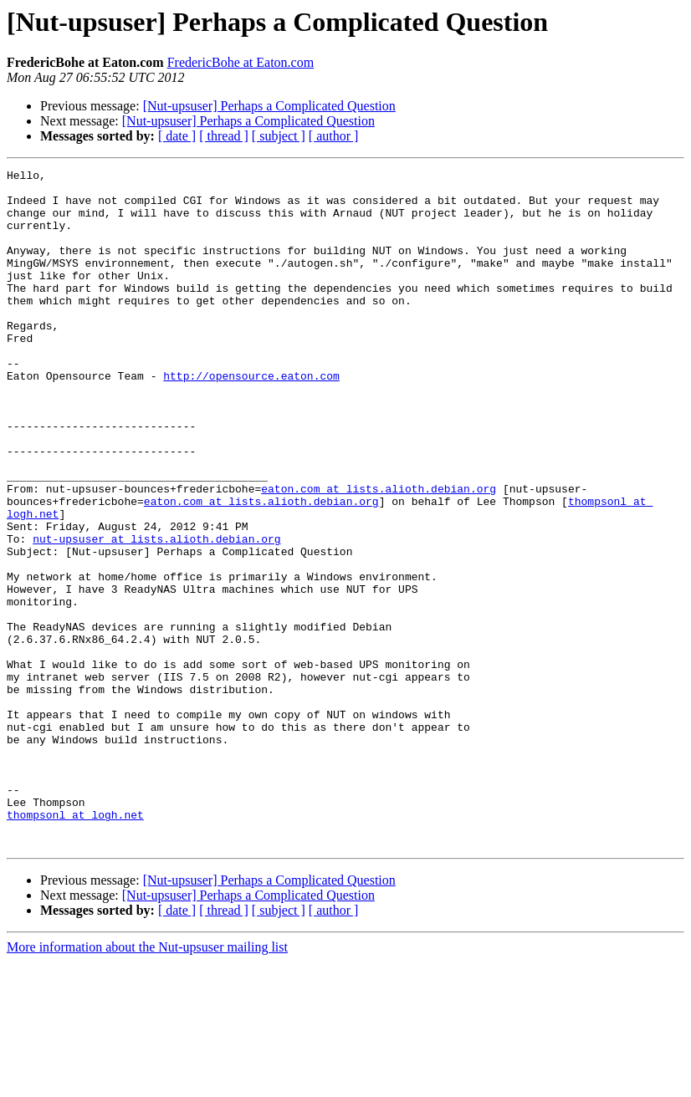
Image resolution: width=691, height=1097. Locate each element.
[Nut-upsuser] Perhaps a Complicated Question (269, 106)
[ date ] (177, 136)
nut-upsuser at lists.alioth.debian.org (156, 613)
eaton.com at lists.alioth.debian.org (378, 553)
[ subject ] (278, 136)
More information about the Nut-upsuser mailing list (147, 1082)
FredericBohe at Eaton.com (241, 62)
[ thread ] (223, 136)
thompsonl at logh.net (75, 944)
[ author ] (334, 136)
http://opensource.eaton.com (251, 418)
